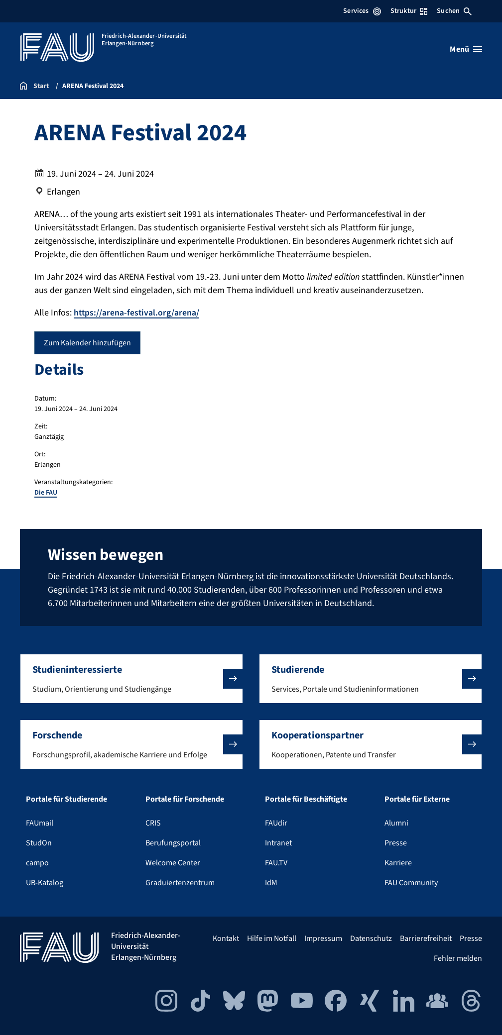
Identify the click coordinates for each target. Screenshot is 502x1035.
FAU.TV (276, 862)
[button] (131, 678)
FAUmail (39, 822)
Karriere (398, 862)
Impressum (323, 937)
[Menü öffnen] (466, 49)
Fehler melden (458, 957)
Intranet (278, 842)
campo (37, 862)
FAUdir (276, 822)
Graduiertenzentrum (180, 882)
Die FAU (45, 493)
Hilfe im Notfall (271, 937)
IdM (271, 882)
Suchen (454, 11)
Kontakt (226, 937)
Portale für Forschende (184, 798)
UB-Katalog (44, 882)
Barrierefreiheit (426, 937)
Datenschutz (371, 937)
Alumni (396, 822)
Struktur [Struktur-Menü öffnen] (408, 11)
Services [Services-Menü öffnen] (361, 11)
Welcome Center (172, 862)
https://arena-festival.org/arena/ (137, 313)
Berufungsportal (173, 842)
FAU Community (411, 882)
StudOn (39, 842)
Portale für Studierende (66, 798)
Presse (395, 842)
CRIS (153, 822)
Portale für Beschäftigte (306, 798)
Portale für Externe (417, 798)
